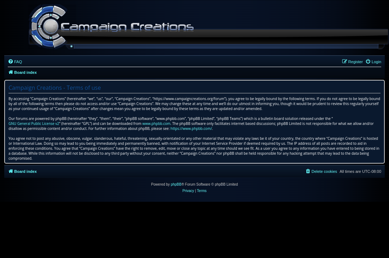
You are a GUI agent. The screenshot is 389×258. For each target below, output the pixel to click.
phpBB (176, 184)
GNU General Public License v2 (34, 123)
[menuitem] (15, 61)
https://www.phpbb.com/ (191, 128)
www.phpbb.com (156, 123)
